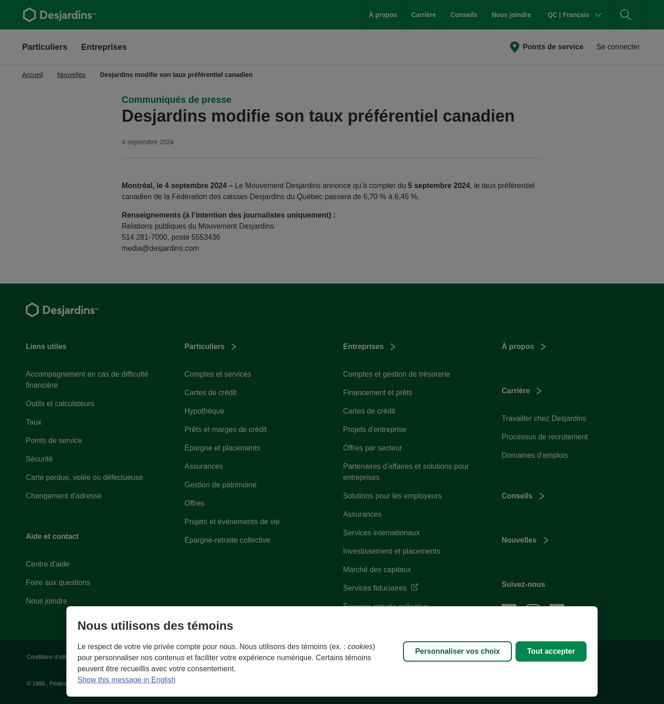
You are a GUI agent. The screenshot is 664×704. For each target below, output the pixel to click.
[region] (332, 651)
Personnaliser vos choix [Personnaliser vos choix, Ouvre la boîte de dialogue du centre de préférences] (457, 651)
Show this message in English (126, 680)
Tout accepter (551, 651)
